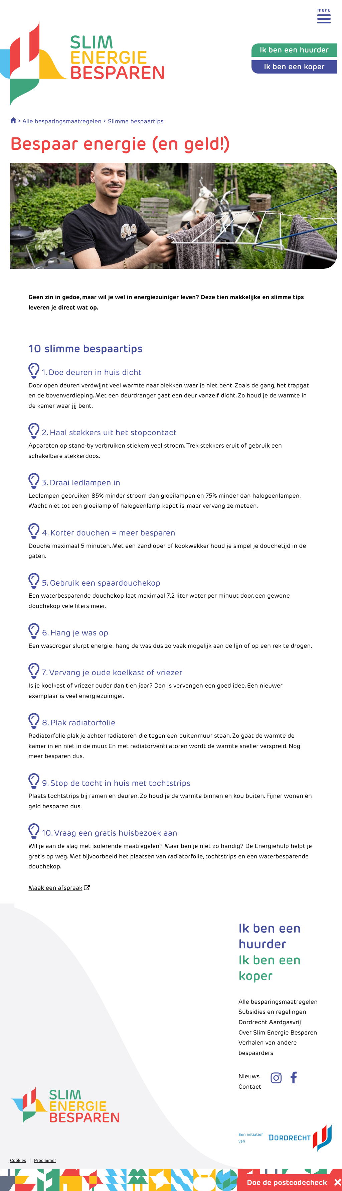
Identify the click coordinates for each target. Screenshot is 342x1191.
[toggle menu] (324, 15)
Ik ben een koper (269, 968)
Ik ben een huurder (269, 936)
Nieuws (249, 1076)
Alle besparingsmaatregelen (62, 121)
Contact (249, 1087)
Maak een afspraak (55, 888)
